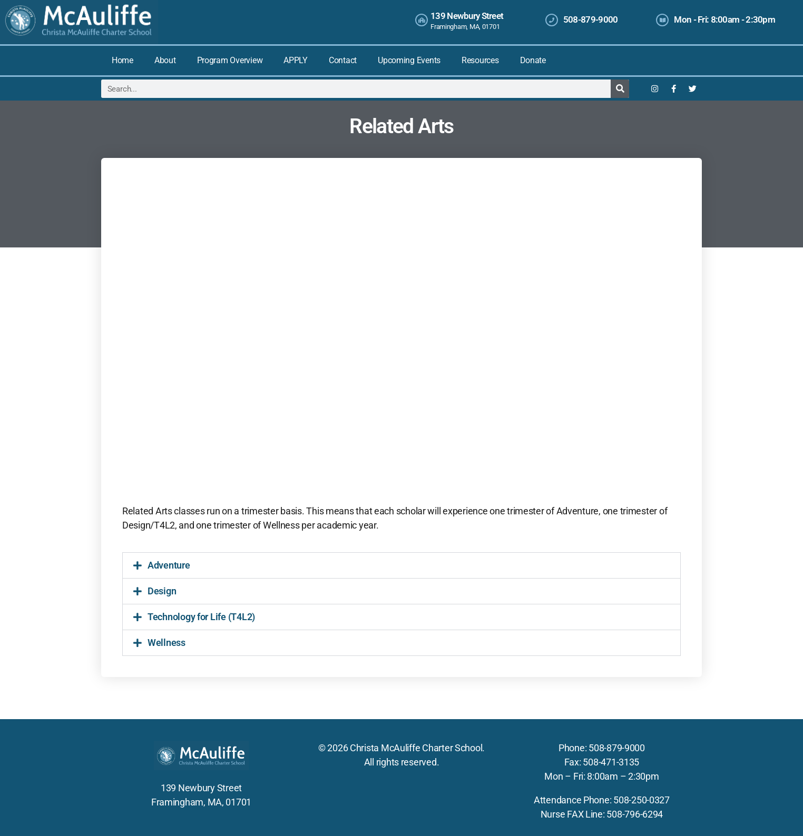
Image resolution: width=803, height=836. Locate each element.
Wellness (166, 642)
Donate (533, 60)
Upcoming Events (409, 60)
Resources (480, 60)
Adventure (169, 565)
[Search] (620, 88)
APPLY (295, 60)
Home (122, 60)
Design (162, 590)
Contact (343, 60)
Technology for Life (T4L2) (201, 616)
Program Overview (230, 60)
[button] (401, 565)
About (165, 60)
